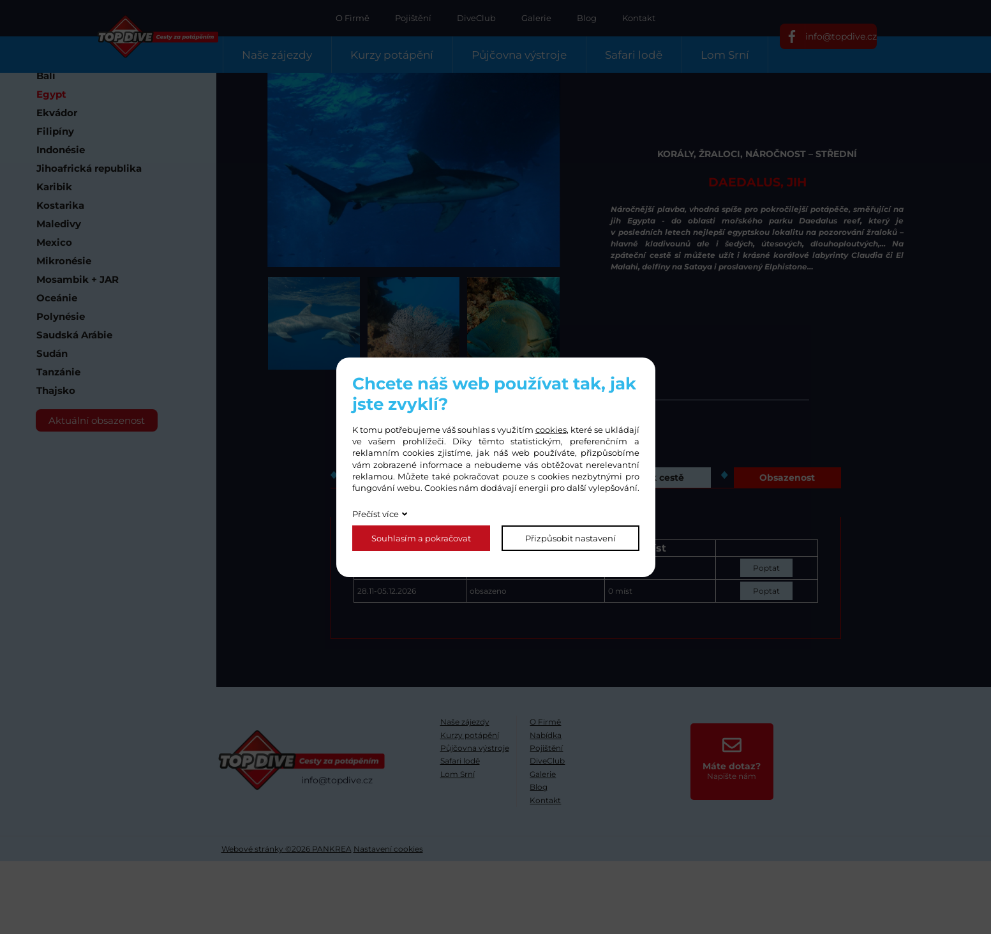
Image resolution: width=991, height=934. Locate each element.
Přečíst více (375, 514)
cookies (551, 430)
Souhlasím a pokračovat (421, 538)
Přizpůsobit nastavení (570, 538)
